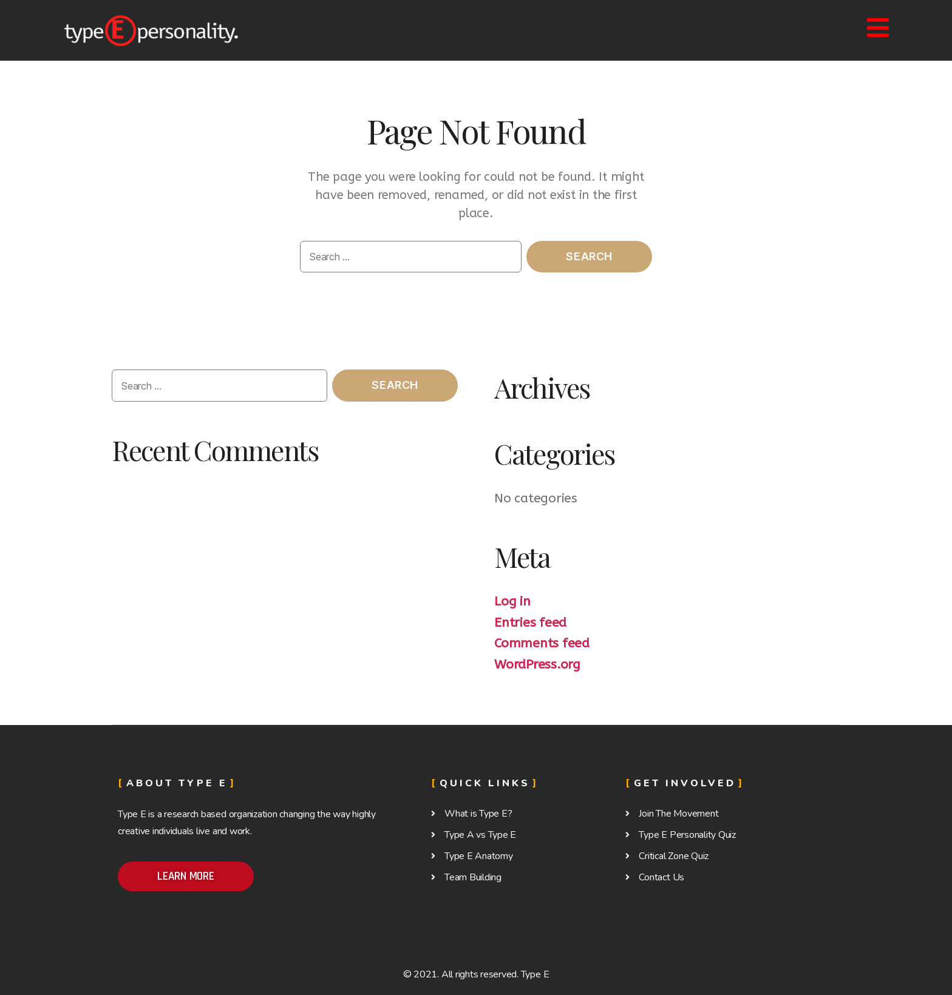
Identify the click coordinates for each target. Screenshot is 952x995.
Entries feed (530, 622)
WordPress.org (537, 664)
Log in (512, 601)
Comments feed (542, 643)
